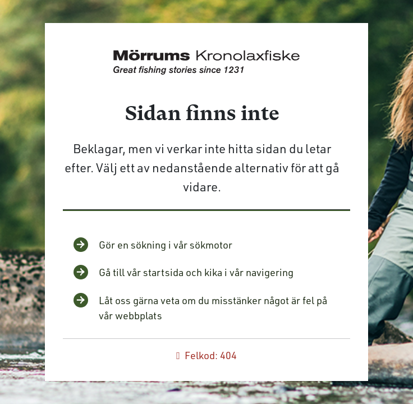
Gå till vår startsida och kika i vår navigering (196, 272)
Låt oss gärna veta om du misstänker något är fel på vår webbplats (213, 307)
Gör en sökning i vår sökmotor (165, 244)
